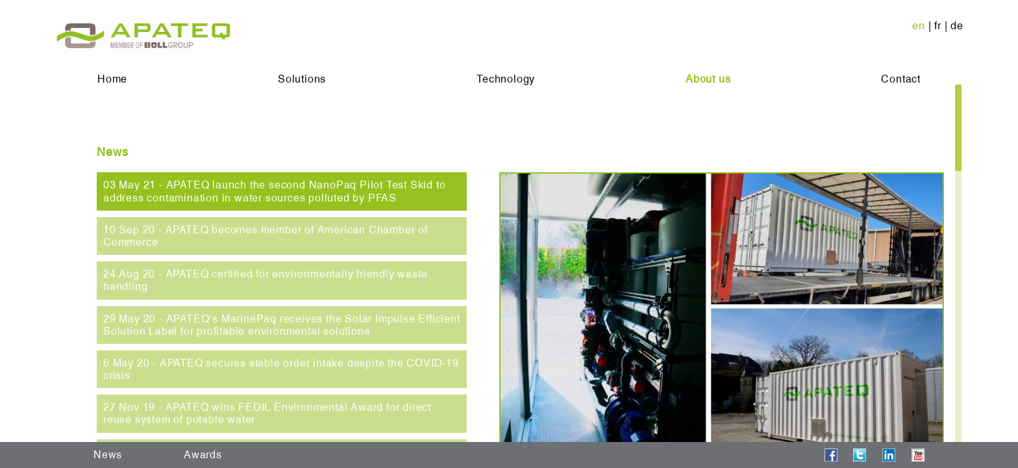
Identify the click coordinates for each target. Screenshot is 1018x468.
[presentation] (282, 191)
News (107, 454)
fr (937, 26)
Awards (203, 454)
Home (112, 79)
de (956, 26)
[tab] (282, 191)
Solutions (302, 79)
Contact (901, 79)
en (918, 26)
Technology (506, 79)
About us (708, 79)
